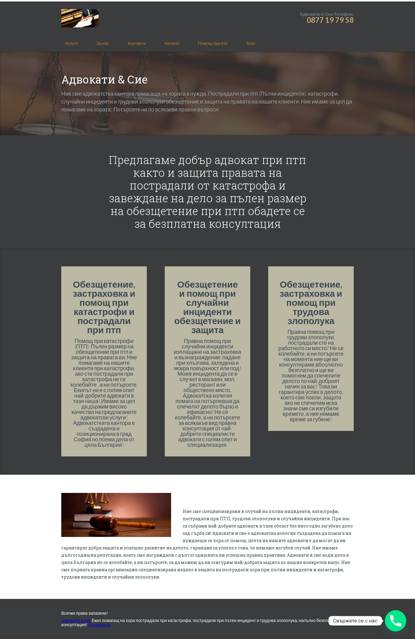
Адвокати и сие (76, 620)
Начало (171, 43)
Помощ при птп (213, 43)
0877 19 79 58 (330, 19)
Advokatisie (99, 624)
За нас (102, 43)
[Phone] (395, 620)
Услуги (71, 43)
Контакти (137, 43)
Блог (250, 43)
